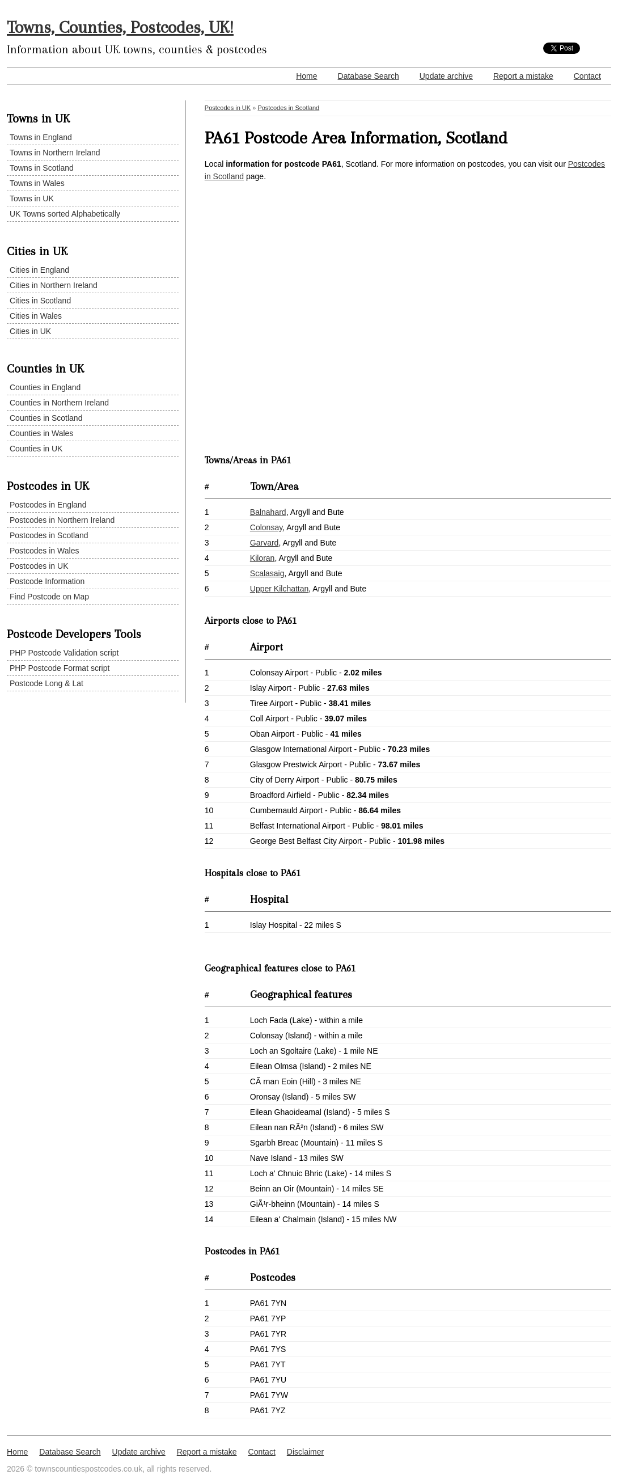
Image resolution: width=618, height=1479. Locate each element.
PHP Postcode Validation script (64, 652)
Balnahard (268, 512)
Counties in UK (36, 448)
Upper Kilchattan (279, 588)
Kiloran (262, 558)
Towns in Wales (37, 183)
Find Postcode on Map (49, 596)
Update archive (446, 76)
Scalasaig (267, 573)
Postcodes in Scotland (49, 535)
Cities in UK (30, 331)
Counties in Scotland (46, 417)
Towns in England (41, 137)
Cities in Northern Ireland (54, 285)
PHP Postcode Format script (59, 668)
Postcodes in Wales (44, 550)
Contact (587, 76)
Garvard (264, 542)
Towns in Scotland (42, 167)
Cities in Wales (36, 315)
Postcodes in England (48, 504)
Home (306, 76)
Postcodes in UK (39, 566)
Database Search (368, 76)
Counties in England (45, 387)
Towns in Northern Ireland (55, 152)
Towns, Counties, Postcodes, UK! (120, 27)
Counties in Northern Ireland (59, 402)
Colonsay (266, 527)
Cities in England (39, 269)
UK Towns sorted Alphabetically (65, 213)
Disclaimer (305, 1451)
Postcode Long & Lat (46, 683)
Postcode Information (47, 581)
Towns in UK (32, 198)
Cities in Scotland (40, 300)
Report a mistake (523, 76)
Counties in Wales (41, 433)
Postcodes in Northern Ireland (62, 520)
